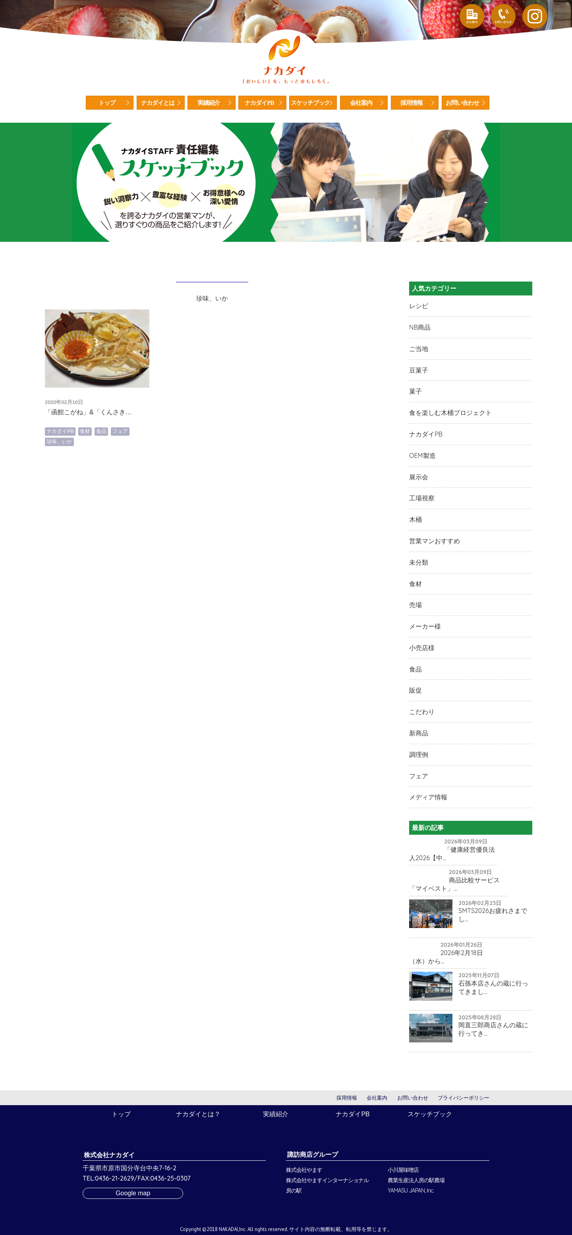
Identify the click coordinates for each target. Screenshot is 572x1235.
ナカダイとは (157, 103)
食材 (85, 463)
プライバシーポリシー (463, 1098)
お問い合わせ (462, 103)
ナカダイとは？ (198, 1114)
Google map (133, 1193)
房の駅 (293, 1190)
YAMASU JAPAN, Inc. (411, 1190)
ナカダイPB (259, 103)
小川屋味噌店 (403, 1169)
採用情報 (411, 103)
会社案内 (361, 103)
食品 (101, 463)
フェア (120, 463)
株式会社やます (304, 1169)
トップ (107, 103)
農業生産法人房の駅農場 (416, 1180)
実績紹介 (208, 103)
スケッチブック (310, 103)
